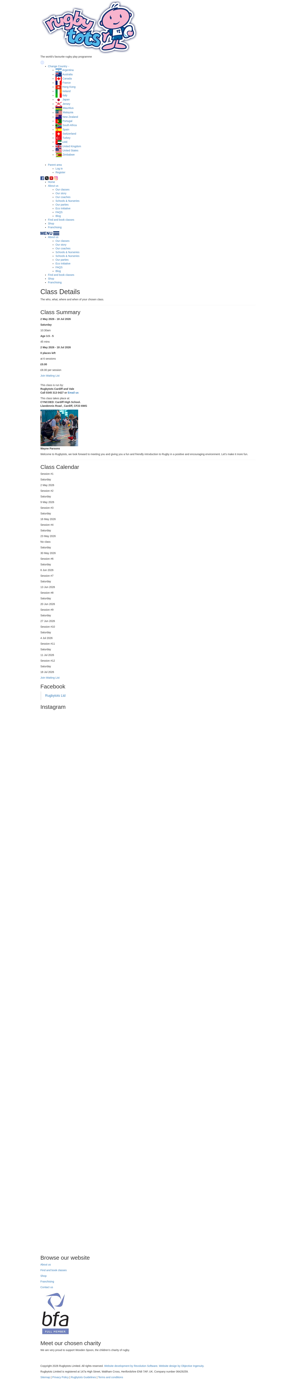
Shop (51, 223)
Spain (65, 129)
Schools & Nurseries (67, 200)
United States (70, 150)
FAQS (58, 212)
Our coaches (62, 197)
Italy (64, 95)
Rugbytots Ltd (55, 695)
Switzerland (69, 133)
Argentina (68, 70)
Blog (58, 215)
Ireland (66, 91)
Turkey (66, 137)
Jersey (66, 103)
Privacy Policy (60, 1377)
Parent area (55, 164)
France (66, 82)
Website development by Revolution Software (130, 1365)
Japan (66, 99)
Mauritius (68, 107)
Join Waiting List (49, 677)
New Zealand (70, 116)
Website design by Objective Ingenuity (181, 1365)
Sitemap (45, 1377)
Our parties (62, 204)
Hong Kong (69, 86)
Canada (67, 78)
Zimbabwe (68, 154)
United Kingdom (71, 146)
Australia (67, 74)
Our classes (62, 189)
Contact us (46, 1287)
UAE (65, 141)
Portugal (67, 121)
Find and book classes (61, 219)
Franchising (55, 227)
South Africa (69, 125)
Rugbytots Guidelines (83, 1377)
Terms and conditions (110, 1377)
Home (51, 181)
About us (53, 185)
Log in (59, 168)
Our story (60, 193)
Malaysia (68, 112)
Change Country (57, 66)
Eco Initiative (62, 208)
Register (60, 172)
